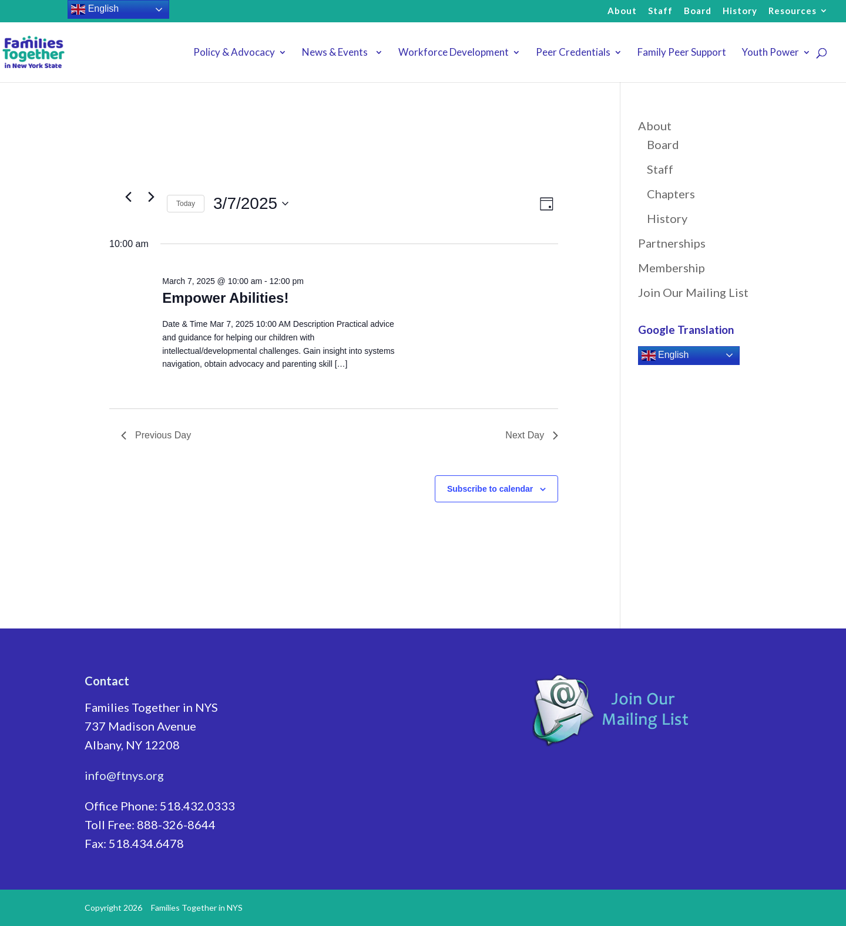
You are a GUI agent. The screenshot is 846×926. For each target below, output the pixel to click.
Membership (671, 268)
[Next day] (151, 197)
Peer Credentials (573, 53)
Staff (660, 11)
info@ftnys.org (124, 775)
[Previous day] (128, 197)
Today (185, 204)
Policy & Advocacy (234, 53)
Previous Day (156, 435)
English (665, 356)
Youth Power (770, 53)
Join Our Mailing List (693, 292)
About (622, 11)
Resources (792, 11)
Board (697, 11)
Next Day (531, 435)
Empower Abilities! (225, 298)
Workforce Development (453, 53)
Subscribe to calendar (490, 489)
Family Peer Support (681, 53)
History (740, 11)
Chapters (671, 194)
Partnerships (672, 243)
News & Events (336, 53)
